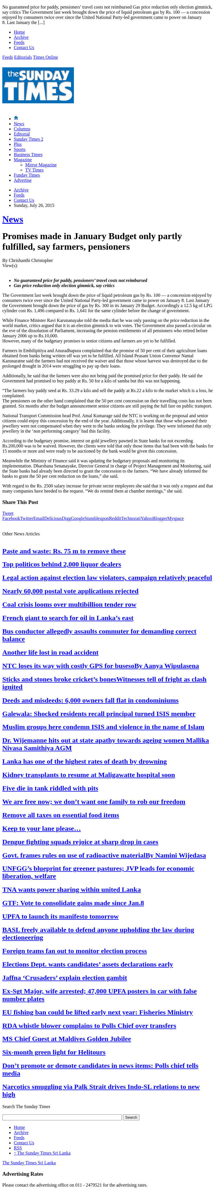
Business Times (28, 154)
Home (19, 32)
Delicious (53, 518)
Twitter (26, 518)
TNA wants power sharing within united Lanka (71, 889)
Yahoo (146, 518)
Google (78, 518)
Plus (18, 144)
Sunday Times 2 (28, 139)
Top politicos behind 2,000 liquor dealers (61, 564)
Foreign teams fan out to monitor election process (74, 951)
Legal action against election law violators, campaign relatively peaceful (107, 577)
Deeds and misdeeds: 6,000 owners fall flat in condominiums (90, 700)
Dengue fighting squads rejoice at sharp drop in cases (80, 842)
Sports (19, 149)
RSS (18, 1147)
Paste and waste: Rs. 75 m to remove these (64, 551)
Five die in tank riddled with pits (50, 788)
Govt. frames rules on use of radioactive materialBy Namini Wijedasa (104, 855)
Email (38, 518)
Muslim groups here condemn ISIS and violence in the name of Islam (103, 727)
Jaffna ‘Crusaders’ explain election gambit (64, 977)
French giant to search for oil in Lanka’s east (67, 618)
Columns (22, 128)
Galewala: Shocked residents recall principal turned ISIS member (98, 713)
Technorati (131, 518)
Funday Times (27, 175)
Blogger (159, 518)
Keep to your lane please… (41, 828)
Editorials (23, 57)
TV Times (34, 170)
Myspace (175, 518)
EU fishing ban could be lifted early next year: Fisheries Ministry (97, 1012)
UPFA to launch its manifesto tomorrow (60, 916)
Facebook (11, 518)
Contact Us (24, 47)
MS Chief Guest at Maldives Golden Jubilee (66, 1038)
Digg (66, 518)
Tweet (7, 513)
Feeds (19, 42)
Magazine (23, 159)
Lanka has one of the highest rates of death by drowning (84, 761)
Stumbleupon (97, 518)
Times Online (45, 57)
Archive (21, 37)
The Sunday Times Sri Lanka (42, 1153)
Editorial (22, 134)
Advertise (23, 180)
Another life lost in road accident (50, 652)
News (19, 123)
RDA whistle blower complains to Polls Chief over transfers (89, 1025)
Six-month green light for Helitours (53, 1052)
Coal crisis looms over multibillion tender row (69, 604)
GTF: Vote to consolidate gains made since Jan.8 (73, 903)
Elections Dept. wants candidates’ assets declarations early (87, 964)
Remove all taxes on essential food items (60, 815)
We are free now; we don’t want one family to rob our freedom (93, 801)
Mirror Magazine (41, 164)
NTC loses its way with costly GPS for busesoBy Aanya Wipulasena (100, 665)
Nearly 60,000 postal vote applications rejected (70, 591)
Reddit (115, 518)
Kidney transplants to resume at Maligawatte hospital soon (88, 774)
